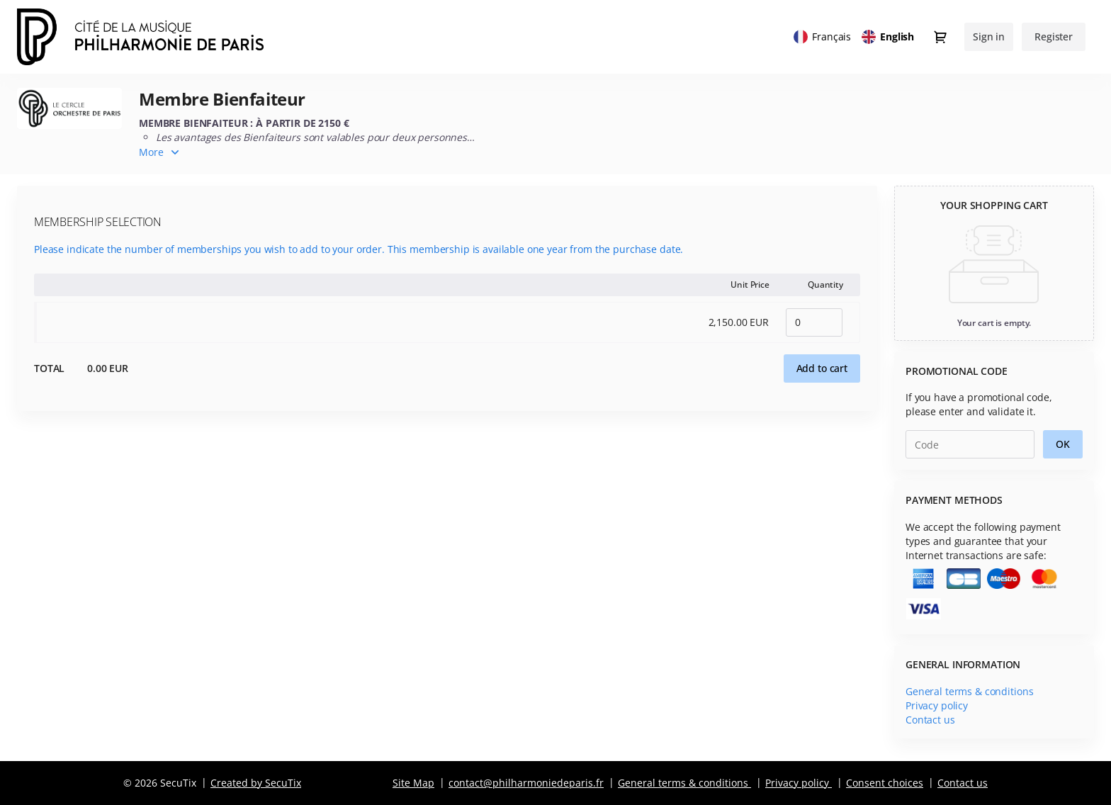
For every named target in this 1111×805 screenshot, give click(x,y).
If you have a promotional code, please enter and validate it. (979, 404)
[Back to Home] (158, 37)
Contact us (930, 719)
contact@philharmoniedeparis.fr (526, 782)
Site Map (413, 782)
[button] (822, 368)
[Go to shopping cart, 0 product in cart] (940, 37)
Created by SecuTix (255, 782)
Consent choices (884, 782)
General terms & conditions (969, 691)
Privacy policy (937, 705)
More (151, 152)
